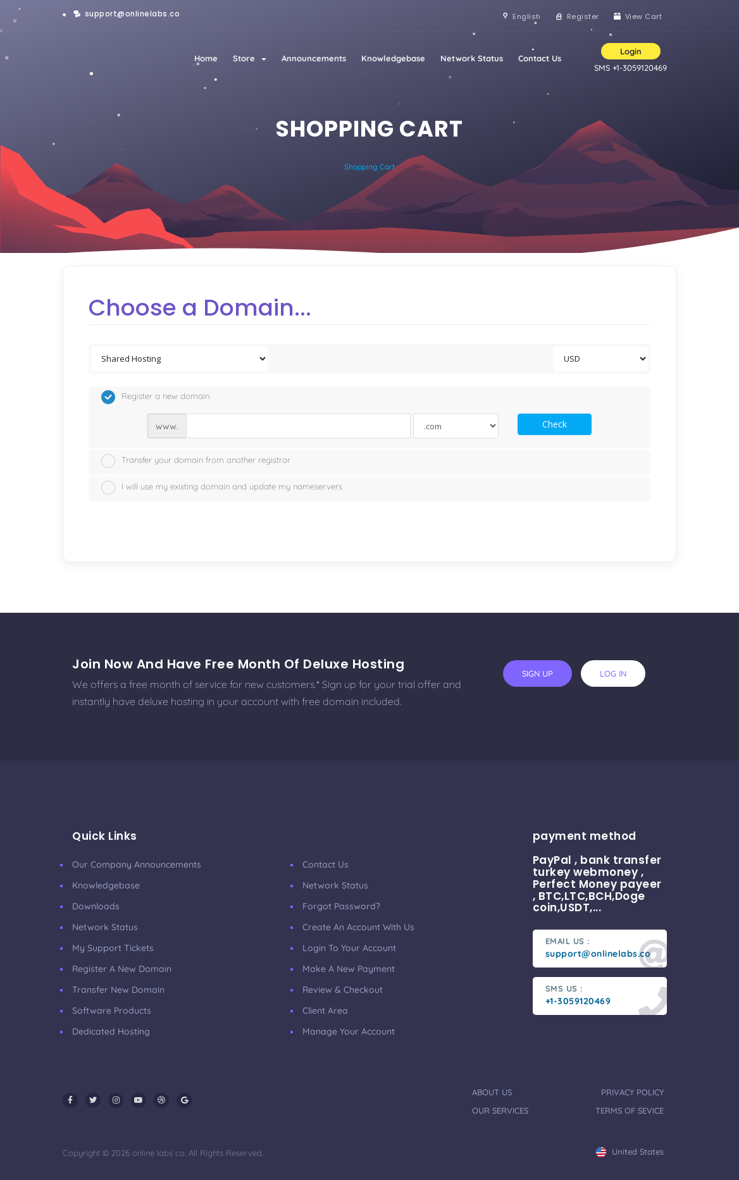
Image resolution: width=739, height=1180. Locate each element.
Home (206, 58)
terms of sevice (629, 1110)
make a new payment (348, 968)
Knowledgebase (393, 58)
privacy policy (632, 1092)
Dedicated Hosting (111, 1031)
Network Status (471, 58)
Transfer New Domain (118, 989)
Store (249, 58)
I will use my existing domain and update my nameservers (221, 488)
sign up (537, 673)
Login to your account (349, 948)
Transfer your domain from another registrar (195, 461)
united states (630, 1151)
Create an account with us (358, 927)
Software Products (111, 1010)
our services (500, 1110)
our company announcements (136, 864)
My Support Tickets (113, 948)
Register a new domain (155, 397)
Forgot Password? (341, 906)
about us (492, 1092)
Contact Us (539, 58)
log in (613, 673)
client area (325, 1010)
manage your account (348, 1031)
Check (554, 424)
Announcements (314, 58)
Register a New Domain (121, 968)
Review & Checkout (342, 989)
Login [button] (631, 51)
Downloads (96, 906)
